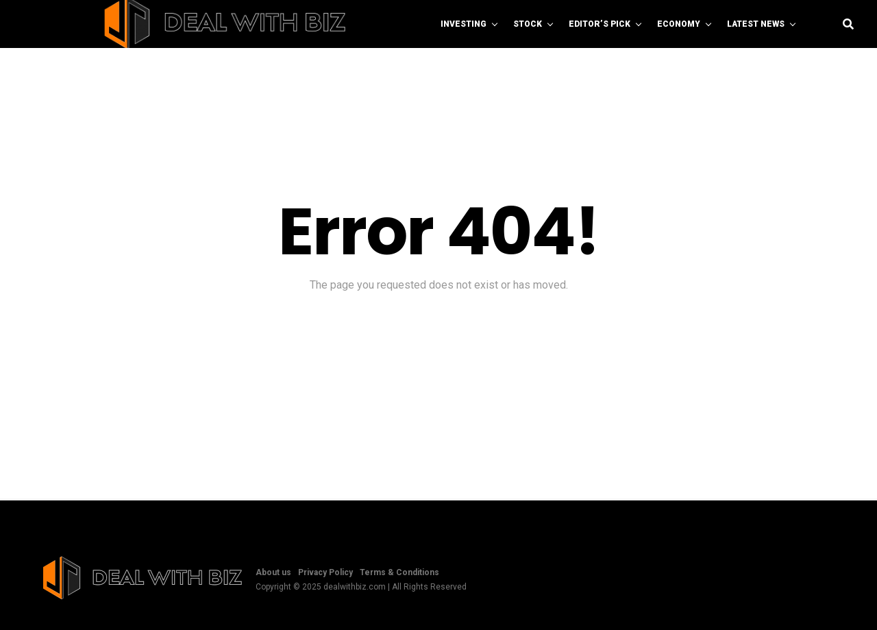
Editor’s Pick (599, 24)
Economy (678, 24)
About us (273, 572)
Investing (463, 24)
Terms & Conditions (399, 572)
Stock (527, 24)
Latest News (756, 24)
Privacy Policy (325, 572)
